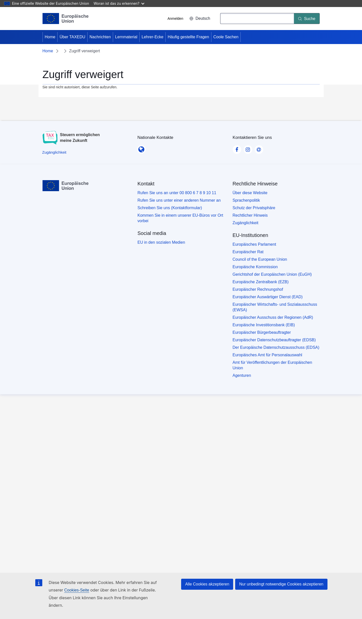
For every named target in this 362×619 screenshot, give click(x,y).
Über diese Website (250, 193)
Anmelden (175, 19)
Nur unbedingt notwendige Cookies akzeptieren (281, 584)
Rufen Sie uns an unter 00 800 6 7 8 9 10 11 (177, 193)
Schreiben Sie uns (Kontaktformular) (170, 208)
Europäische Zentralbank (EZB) (261, 282)
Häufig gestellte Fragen (188, 37)
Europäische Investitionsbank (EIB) (264, 325)
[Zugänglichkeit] (54, 152)
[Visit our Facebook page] (237, 148)
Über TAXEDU (72, 37)
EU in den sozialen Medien (161, 242)
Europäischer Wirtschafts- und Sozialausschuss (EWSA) (275, 307)
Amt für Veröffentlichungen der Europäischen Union (272, 365)
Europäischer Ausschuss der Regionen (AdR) (273, 317)
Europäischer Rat (248, 252)
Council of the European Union (260, 259)
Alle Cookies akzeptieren (207, 584)
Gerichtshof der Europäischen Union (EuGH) (272, 274)
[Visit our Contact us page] (259, 148)
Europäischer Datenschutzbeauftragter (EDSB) (274, 340)
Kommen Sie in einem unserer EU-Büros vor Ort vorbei (180, 218)
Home (50, 37)
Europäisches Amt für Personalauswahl (267, 355)
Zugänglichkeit (245, 223)
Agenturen (242, 375)
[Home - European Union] (66, 18)
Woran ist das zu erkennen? (119, 3)
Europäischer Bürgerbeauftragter (262, 332)
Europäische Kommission (255, 267)
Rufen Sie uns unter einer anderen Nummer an (179, 200)
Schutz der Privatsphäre (254, 208)
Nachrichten (100, 37)
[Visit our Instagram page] (248, 148)
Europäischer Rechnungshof (258, 289)
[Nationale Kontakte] (141, 148)
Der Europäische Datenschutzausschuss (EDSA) (276, 347)
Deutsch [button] (199, 18)
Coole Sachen (226, 37)
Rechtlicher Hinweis (250, 215)
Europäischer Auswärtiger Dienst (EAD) (268, 297)
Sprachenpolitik (246, 200)
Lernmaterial (126, 37)
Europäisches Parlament (254, 244)
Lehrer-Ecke (152, 37)
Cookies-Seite (76, 590)
